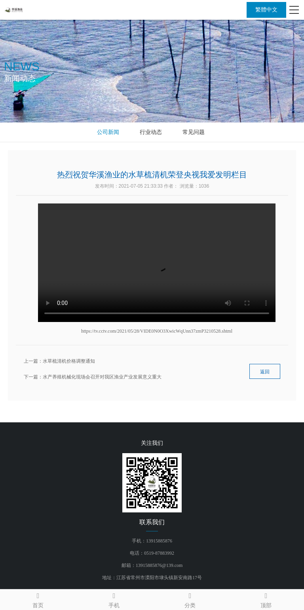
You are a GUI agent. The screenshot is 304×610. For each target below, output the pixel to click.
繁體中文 (266, 10)
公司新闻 (108, 132)
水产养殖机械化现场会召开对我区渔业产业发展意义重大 (102, 377)
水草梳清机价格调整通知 (69, 361)
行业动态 (151, 132)
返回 (265, 372)
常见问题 (193, 132)
